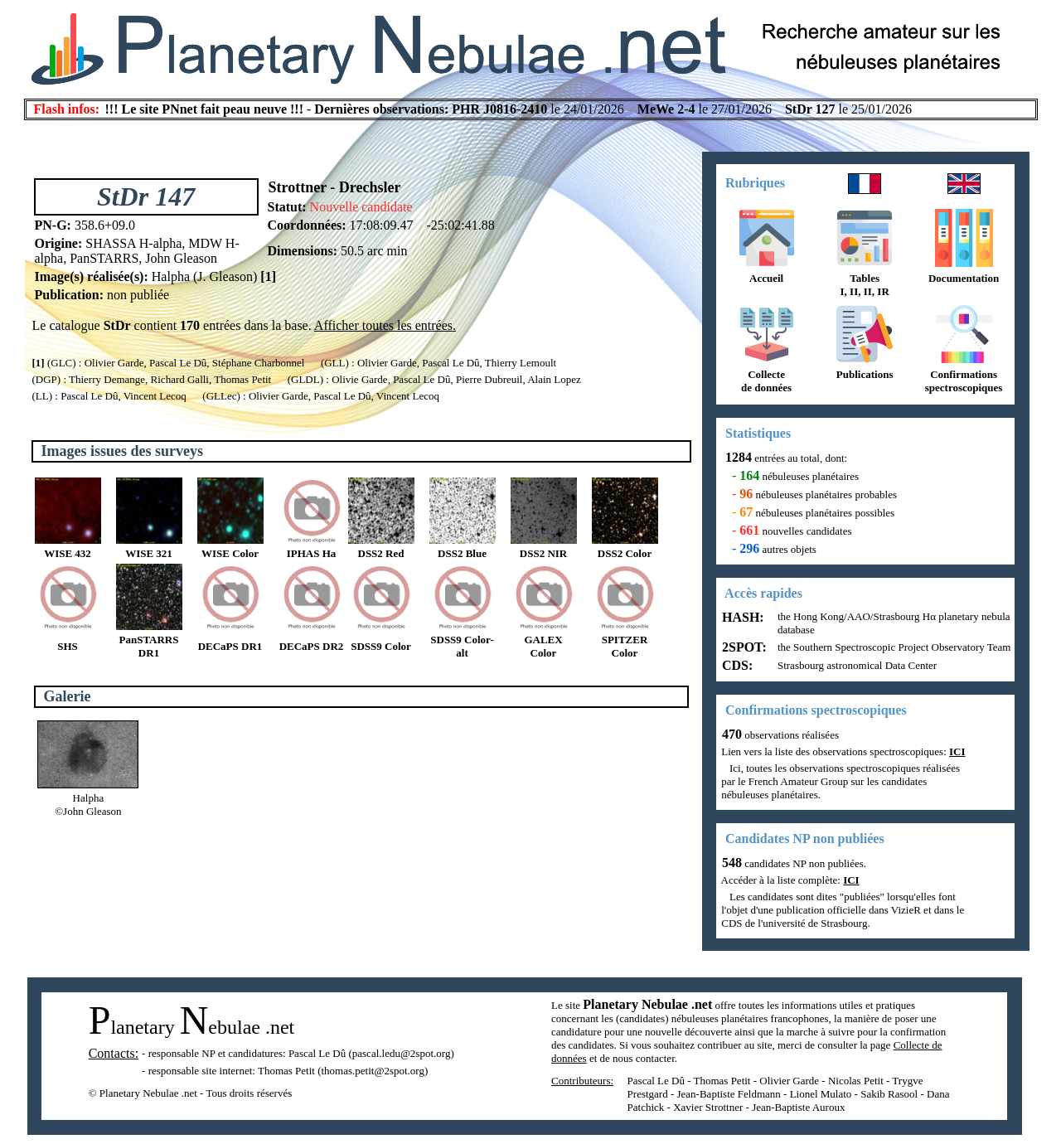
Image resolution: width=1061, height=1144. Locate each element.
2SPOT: (743, 647)
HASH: (741, 617)
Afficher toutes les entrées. (385, 325)
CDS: (736, 665)
